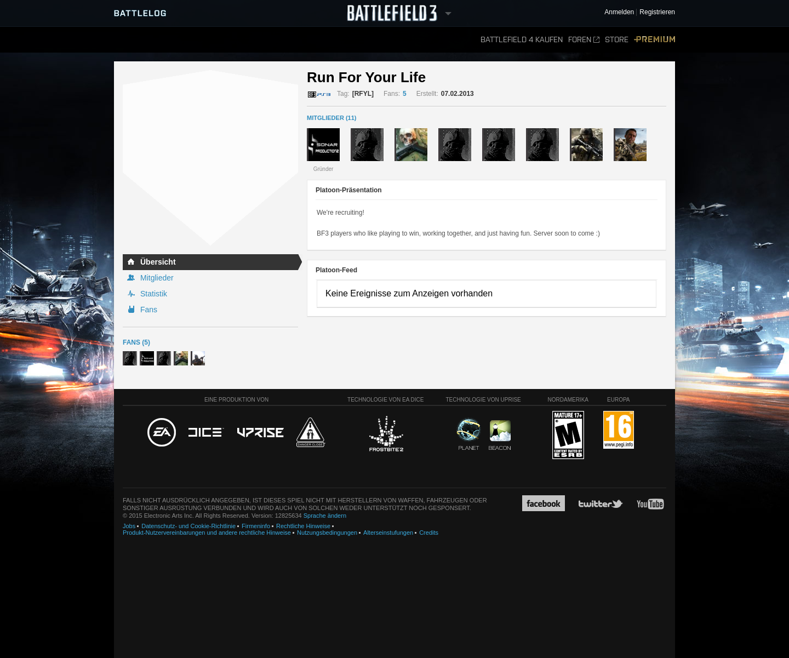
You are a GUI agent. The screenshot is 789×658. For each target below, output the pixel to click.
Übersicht (158, 262)
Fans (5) (136, 342)
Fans (148, 309)
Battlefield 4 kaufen (522, 39)
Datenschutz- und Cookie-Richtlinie (188, 526)
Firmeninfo (256, 526)
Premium (654, 40)
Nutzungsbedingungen (327, 532)
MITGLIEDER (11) (331, 118)
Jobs (129, 526)
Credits (428, 532)
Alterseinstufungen (388, 532)
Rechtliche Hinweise (303, 526)
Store (616, 39)
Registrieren (657, 12)
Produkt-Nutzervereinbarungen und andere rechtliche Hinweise (207, 532)
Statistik (153, 293)
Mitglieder (157, 277)
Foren (583, 39)
